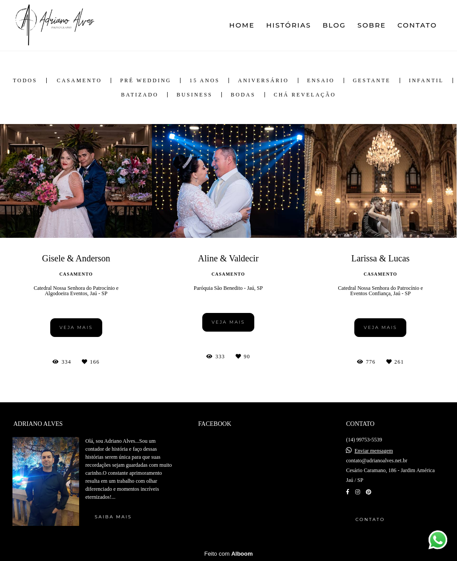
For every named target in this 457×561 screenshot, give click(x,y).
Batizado (139, 94)
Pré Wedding (145, 80)
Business (194, 94)
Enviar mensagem (373, 450)
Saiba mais (113, 517)
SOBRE (371, 25)
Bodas (243, 94)
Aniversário (263, 80)
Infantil (426, 80)
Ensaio (321, 80)
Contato (370, 519)
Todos (25, 80)
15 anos (204, 80)
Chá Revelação (305, 94)
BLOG (334, 25)
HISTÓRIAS (288, 25)
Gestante (372, 80)
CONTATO (417, 25)
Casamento (79, 80)
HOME (242, 25)
